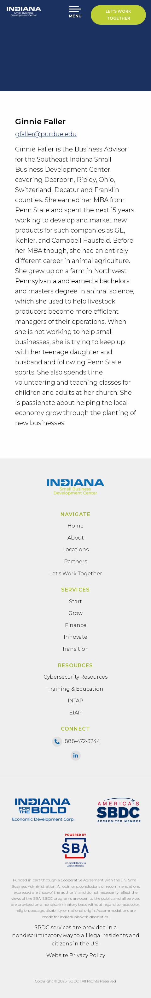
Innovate (75, 637)
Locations (75, 550)
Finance (75, 625)
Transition (75, 649)
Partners (75, 562)
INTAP (75, 701)
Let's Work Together (118, 15)
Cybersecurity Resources (75, 677)
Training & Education (75, 689)
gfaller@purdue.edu (46, 134)
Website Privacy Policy (75, 955)
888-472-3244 (82, 741)
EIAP (75, 713)
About (75, 538)
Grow (75, 613)
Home (75, 526)
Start (75, 601)
